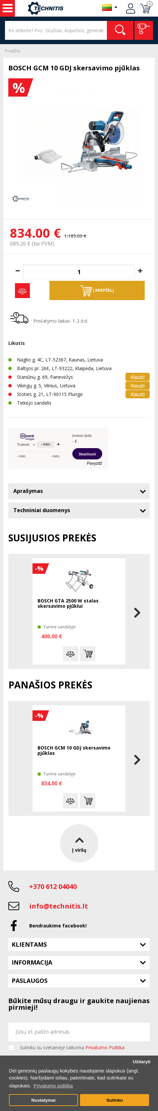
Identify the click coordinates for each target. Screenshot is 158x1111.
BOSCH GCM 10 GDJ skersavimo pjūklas (74, 750)
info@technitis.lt (58, 906)
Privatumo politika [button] (53, 1085)
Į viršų (79, 843)
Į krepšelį (97, 290)
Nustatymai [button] (43, 1100)
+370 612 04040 (53, 886)
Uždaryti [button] (141, 1061)
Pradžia (12, 51)
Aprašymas (28, 491)
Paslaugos (29, 981)
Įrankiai (8, 8)
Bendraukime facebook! (58, 925)
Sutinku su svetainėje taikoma (72, 1048)
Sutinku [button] (114, 1100)
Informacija (32, 962)
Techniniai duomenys (41, 510)
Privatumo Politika (104, 1047)
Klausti (137, 377)
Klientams (29, 944)
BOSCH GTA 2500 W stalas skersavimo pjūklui (68, 603)
